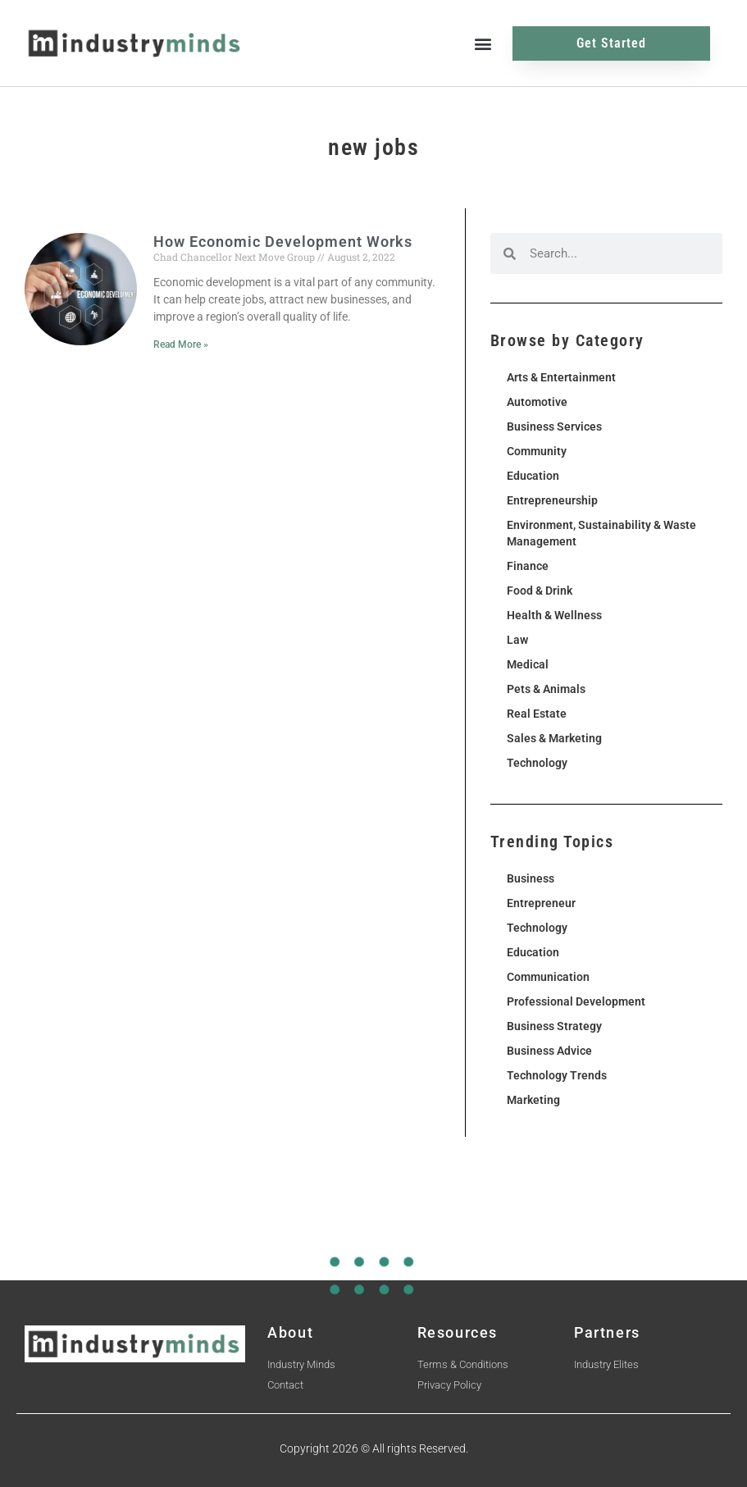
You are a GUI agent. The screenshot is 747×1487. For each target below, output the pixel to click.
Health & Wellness (554, 615)
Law (517, 639)
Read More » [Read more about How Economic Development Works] (180, 344)
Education (533, 475)
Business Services (554, 426)
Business (530, 878)
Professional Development (576, 1001)
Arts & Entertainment (561, 377)
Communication (548, 976)
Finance (528, 565)
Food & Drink (539, 590)
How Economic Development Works (282, 241)
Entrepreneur (541, 903)
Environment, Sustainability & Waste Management (601, 533)
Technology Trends (557, 1075)
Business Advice (549, 1050)
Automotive (537, 401)
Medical (528, 664)
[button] (482, 43)
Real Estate (537, 713)
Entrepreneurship (552, 500)
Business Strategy (554, 1026)
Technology (537, 762)
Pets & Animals (546, 689)
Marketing (533, 1099)
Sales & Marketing (554, 738)
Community (537, 451)
